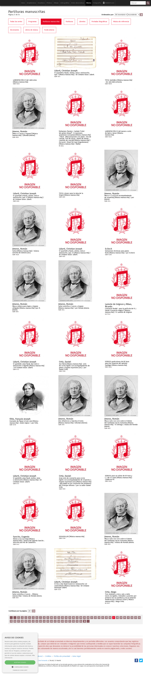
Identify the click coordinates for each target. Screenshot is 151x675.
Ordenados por (107, 15)
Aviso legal (76, 656)
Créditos (48, 656)
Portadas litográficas (99, 22)
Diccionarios (14, 30)
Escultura (41, 3)
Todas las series (16, 22)
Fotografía (97, 3)
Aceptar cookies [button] (20, 662)
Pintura (49, 3)
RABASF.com (108, 3)
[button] (20, 667)
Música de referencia (121, 22)
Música (88, 3)
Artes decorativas (77, 3)
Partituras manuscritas (51, 22)
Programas (32, 22)
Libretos (82, 22)
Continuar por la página (17, 611)
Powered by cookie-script (20, 670)
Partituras (69, 22)
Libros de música (31, 30)
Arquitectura (31, 3)
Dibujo (56, 3)
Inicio (23, 3)
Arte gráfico (65, 3)
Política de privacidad (62, 656)
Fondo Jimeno (49, 30)
